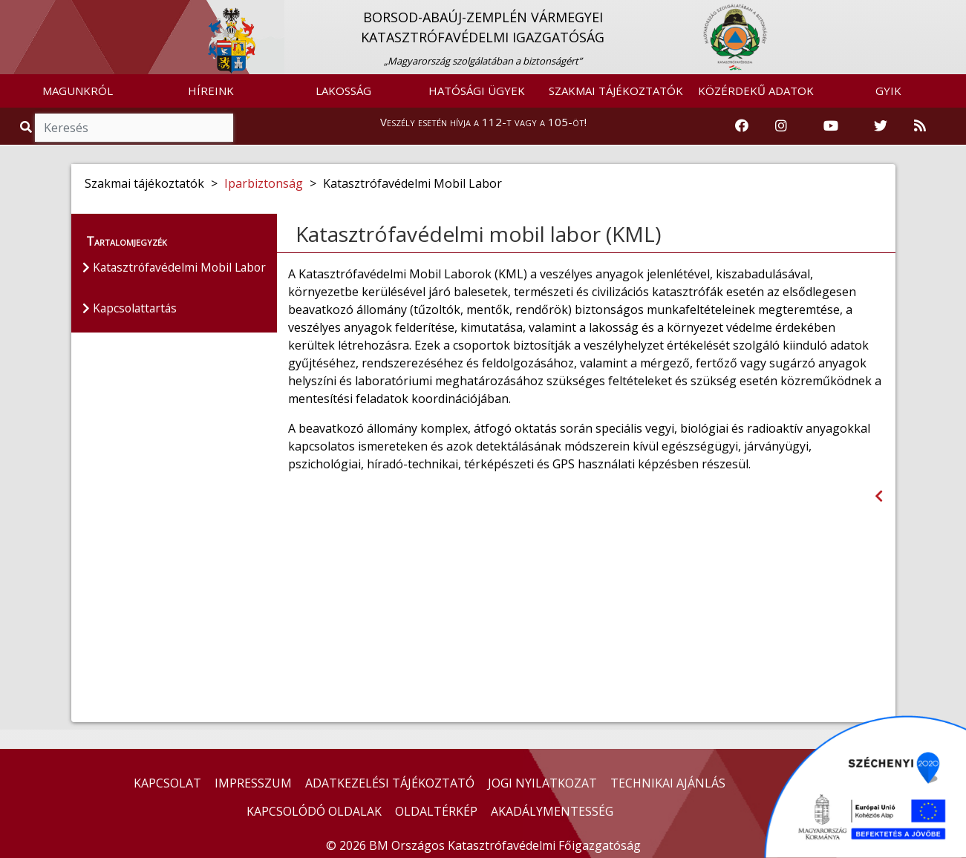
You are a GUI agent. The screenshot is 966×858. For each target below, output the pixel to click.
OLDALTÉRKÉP (436, 811)
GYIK (888, 90)
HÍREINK (211, 90)
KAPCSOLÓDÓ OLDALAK (314, 811)
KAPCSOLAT (167, 783)
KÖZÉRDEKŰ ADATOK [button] (756, 90)
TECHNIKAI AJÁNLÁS (667, 783)
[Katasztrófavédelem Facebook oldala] (742, 126)
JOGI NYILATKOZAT (542, 783)
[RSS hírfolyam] (920, 126)
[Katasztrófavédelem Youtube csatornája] (831, 126)
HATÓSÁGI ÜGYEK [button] (476, 90)
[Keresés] (134, 128)
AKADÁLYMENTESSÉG (552, 811)
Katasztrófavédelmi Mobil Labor (177, 268)
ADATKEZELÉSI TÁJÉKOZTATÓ (389, 783)
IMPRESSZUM (253, 783)
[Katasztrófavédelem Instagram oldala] (781, 126)
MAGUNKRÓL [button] (77, 90)
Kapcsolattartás (131, 309)
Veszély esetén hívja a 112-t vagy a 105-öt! (483, 121)
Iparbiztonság (263, 183)
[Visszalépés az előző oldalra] (878, 496)
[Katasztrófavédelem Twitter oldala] (880, 126)
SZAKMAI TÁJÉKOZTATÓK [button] (616, 90)
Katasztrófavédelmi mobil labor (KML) (478, 234)
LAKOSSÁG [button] (343, 90)
